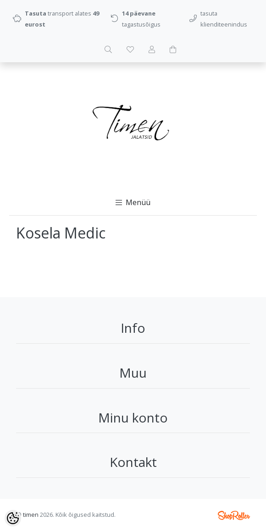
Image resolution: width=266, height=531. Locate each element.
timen (31, 514)
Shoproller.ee (234, 515)
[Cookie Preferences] (13, 518)
